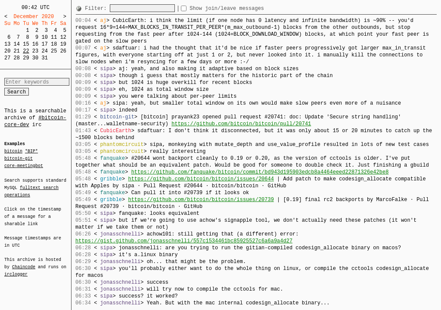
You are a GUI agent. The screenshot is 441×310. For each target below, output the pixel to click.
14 (17, 44)
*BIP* (31, 152)
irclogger (16, 269)
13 (7, 44)
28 (17, 58)
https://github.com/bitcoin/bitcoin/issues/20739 (200, 199)
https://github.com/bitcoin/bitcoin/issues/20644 (200, 179)
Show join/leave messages (242, 8)
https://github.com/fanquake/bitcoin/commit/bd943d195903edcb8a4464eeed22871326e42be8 (260, 172)
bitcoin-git (18, 158)
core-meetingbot (23, 165)
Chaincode (23, 262)
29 (26, 58)
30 (35, 58)
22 (26, 51)
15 (26, 44)
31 (44, 58)
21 (17, 51)
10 (44, 37)
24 (44, 51)
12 (63, 37)
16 (35, 44)
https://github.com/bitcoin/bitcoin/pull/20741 (241, 123)
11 (54, 37)
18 (54, 44)
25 (54, 51)
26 (63, 51)
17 (44, 44)
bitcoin (13, 152)
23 (35, 51)
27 (7, 58)
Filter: (97, 8)
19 (63, 44)
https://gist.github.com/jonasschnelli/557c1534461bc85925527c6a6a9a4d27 (183, 241)
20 (7, 51)
